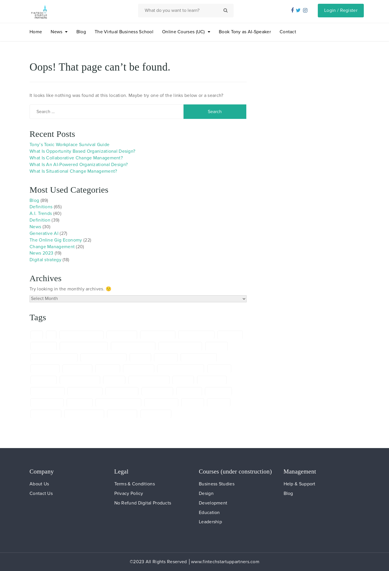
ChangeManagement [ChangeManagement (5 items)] (103, 357)
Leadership (210, 522)
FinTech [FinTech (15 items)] (183, 379)
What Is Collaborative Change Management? (76, 158)
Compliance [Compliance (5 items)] (45, 368)
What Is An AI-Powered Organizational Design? (79, 164)
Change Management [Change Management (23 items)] (54, 357)
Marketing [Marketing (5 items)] (79, 402)
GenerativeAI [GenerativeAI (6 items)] (157, 391)
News (56, 32)
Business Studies (216, 484)
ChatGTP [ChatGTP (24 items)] (166, 357)
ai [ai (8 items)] (51, 334)
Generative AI (44, 233)
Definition (40, 220)
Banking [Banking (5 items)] (216, 346)
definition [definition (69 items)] (107, 368)
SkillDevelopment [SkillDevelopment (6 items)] (84, 413)
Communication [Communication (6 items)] (198, 357)
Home (36, 32)
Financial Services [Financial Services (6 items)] (149, 379)
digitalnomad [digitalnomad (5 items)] (139, 368)
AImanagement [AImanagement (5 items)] (158, 334)
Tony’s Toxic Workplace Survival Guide (69, 145)
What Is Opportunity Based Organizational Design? (82, 151)
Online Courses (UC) (183, 32)
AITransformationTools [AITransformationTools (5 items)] (83, 346)
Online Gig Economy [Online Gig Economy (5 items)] (118, 402)
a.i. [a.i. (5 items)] (36, 334)
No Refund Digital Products (142, 503)
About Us (39, 484)
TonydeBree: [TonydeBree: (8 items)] (156, 413)
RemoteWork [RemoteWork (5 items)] (46, 413)
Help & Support (299, 484)
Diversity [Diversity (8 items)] (219, 368)
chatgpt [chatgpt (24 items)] (140, 357)
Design (206, 493)
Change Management (52, 247)
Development (213, 503)
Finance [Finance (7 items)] (114, 379)
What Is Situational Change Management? (73, 171)
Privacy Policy (128, 493)
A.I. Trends (41, 213)
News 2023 (42, 253)
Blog (81, 32)
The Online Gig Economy (56, 240)
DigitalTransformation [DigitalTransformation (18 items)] (180, 368)
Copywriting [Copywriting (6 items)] (77, 368)
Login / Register (340, 10)
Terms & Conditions (134, 484)
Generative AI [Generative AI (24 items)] (122, 391)
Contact (288, 32)
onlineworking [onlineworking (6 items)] (161, 402)
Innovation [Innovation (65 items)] (218, 391)
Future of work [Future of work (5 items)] (85, 391)
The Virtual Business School (124, 32)
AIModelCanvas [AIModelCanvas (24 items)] (196, 334)
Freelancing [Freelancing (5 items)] (212, 379)
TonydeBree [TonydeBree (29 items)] (122, 413)
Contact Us (41, 493)
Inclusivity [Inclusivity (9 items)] (189, 391)
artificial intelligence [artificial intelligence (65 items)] (133, 346)
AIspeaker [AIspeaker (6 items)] (43, 346)
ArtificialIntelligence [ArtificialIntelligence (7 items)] (180, 346)
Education (209, 512)
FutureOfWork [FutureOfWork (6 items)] (47, 391)
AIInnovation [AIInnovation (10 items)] (121, 334)
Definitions (41, 207)
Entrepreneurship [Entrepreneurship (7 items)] (79, 379)
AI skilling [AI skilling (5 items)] (230, 334)
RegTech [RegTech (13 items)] (219, 402)
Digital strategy (45, 260)
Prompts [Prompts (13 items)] (192, 402)
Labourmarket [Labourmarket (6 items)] (47, 402)
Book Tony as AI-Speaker (245, 32)
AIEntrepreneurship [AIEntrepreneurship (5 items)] (81, 334)
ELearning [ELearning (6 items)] (43, 379)
